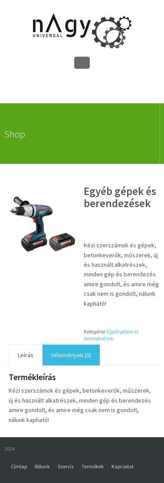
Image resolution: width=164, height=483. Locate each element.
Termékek (93, 466)
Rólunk (42, 466)
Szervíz (66, 466)
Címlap (19, 466)
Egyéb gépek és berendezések (111, 335)
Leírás (25, 355)
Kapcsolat (123, 466)
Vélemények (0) (71, 355)
